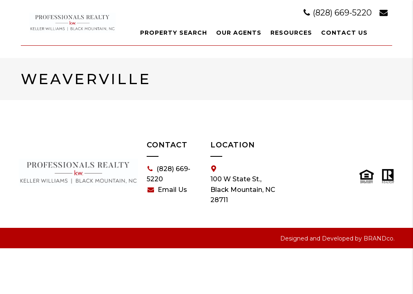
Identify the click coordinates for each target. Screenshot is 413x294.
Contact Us (344, 32)
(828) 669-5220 (339, 13)
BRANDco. (379, 238)
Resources (291, 32)
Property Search (173, 32)
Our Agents (238, 32)
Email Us (167, 190)
